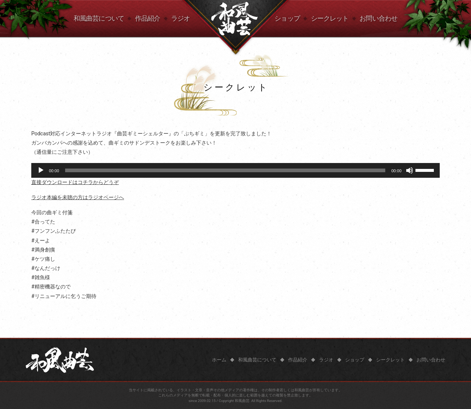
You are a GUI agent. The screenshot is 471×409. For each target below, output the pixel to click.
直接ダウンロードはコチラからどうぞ (75, 182)
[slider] (225, 170)
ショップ (287, 18)
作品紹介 (147, 18)
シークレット (330, 18)
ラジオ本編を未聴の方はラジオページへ (77, 197)
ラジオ (180, 18)
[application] (235, 170)
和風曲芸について (99, 18)
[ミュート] (409, 170)
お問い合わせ (378, 18)
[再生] (41, 170)
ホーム (219, 360)
